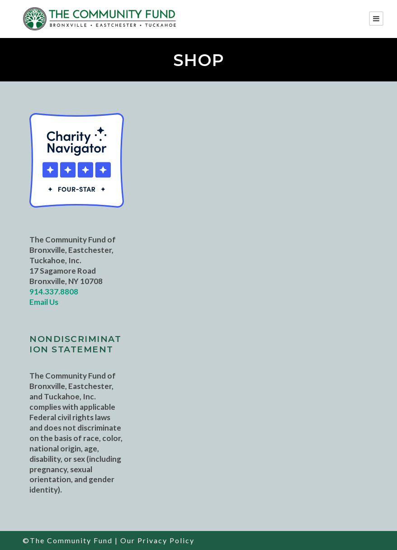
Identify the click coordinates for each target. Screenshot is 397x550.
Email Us (43, 302)
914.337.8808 (53, 291)
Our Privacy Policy (157, 540)
